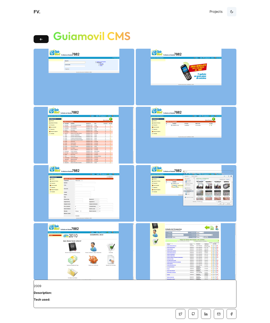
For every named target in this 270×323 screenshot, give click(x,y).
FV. (37, 11)
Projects (216, 12)
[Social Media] (180, 314)
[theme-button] (231, 11)
